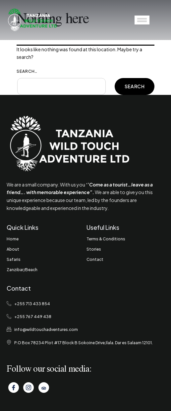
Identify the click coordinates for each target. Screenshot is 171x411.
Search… (27, 71)
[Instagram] (28, 387)
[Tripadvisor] (43, 387)
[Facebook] (13, 387)
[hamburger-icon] (142, 20)
